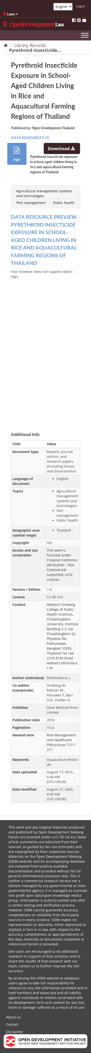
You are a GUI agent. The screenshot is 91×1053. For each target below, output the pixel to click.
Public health (63, 202)
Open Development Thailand (53, 128)
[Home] (6, 45)
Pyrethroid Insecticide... (35, 50)
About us (13, 1017)
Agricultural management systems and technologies (44, 193)
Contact (12, 1024)
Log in (80, 6)
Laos (10, 13)
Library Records (30, 45)
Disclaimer (14, 1031)
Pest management (31, 202)
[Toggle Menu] (85, 35)
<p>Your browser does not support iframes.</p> (45, 347)
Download (62, 148)
